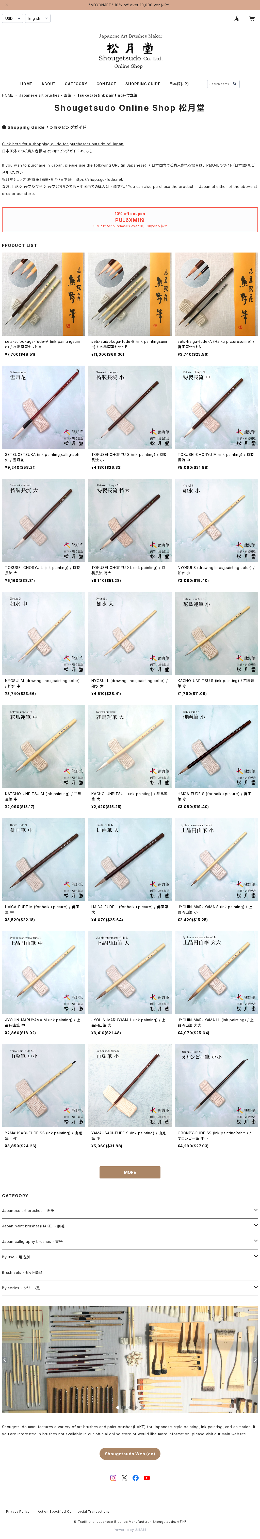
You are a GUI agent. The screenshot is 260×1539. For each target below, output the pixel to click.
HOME (26, 84)
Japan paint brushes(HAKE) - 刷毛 (33, 1226)
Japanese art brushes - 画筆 (45, 95)
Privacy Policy (18, 1511)
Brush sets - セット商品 (22, 1272)
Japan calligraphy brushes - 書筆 (32, 1241)
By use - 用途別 (16, 1257)
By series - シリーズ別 (21, 1288)
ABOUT (48, 84)
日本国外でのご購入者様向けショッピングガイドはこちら (47, 151)
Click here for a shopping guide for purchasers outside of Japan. (63, 144)
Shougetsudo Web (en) (130, 1453)
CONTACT (106, 84)
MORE (130, 1172)
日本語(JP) (179, 84)
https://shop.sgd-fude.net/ (99, 179)
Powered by (130, 1530)
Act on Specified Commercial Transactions (74, 1511)
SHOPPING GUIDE (142, 84)
